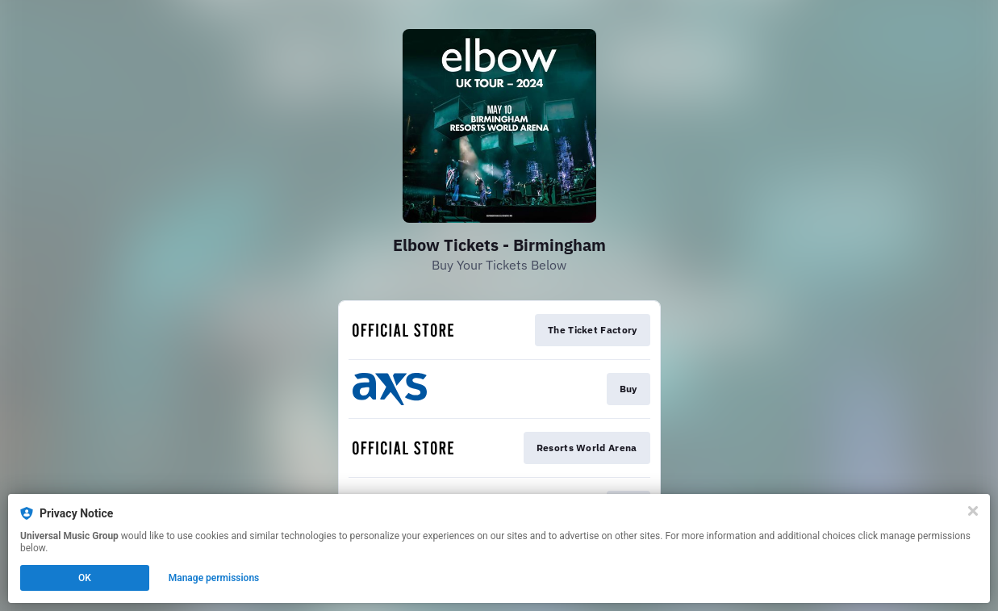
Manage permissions (214, 578)
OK (84, 578)
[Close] (973, 511)
